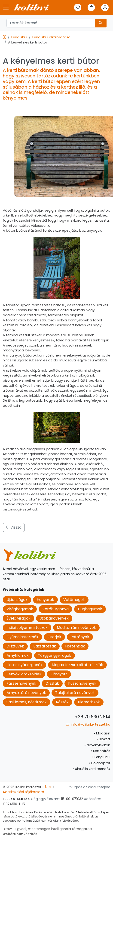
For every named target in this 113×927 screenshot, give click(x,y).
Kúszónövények (82, 683)
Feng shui (19, 37)
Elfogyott (59, 674)
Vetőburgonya (55, 609)
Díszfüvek (15, 646)
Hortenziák (75, 646)
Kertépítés (100, 751)
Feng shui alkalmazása (51, 37)
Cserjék (54, 637)
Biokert (103, 739)
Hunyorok (45, 599)
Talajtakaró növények (75, 692)
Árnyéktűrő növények (26, 692)
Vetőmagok (74, 599)
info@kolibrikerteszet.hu (88, 724)
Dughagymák (90, 609)
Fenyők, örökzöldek (23, 674)
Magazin (102, 733)
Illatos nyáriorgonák (24, 664)
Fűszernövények (21, 683)
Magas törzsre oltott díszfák (77, 664)
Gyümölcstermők (22, 637)
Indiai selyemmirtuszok (27, 627)
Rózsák (62, 702)
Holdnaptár (99, 763)
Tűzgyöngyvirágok (54, 655)
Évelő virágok (18, 618)
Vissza (13, 527)
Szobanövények (54, 618)
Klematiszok (89, 702)
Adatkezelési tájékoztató (23, 792)
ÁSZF (48, 787)
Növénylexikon (97, 745)
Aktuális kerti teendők (91, 769)
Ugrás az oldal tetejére (89, 787)
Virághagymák (19, 609)
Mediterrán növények (76, 627)
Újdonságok (16, 599)
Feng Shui (101, 757)
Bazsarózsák (44, 646)
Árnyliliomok (17, 655)
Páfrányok (79, 637)
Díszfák (52, 683)
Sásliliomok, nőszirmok (26, 702)
